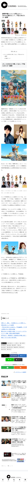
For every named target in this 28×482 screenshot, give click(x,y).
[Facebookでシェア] (14, 355)
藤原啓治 (16, 347)
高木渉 (9, 349)
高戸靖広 (4, 349)
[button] (18, 359)
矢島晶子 (4, 347)
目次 (12, 51)
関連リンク (7, 58)
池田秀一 (14, 345)
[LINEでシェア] (10, 359)
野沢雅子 (22, 347)
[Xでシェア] (5, 355)
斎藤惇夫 (4, 345)
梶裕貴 (9, 345)
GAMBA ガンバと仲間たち (13, 343)
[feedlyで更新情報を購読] (7, 367)
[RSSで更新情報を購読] (20, 367)
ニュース (4, 343)
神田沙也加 (10, 347)
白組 (19, 345)
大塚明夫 (22, 343)
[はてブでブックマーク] (22, 355)
